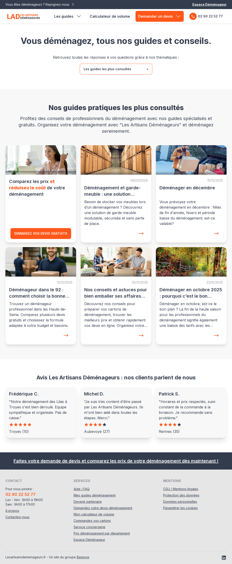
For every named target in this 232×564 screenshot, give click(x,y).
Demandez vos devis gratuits (40, 233)
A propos (12, 511)
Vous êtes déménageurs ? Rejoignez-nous (40, 4)
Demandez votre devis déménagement (103, 508)
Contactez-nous (17, 517)
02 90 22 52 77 (206, 16)
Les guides (68, 16)
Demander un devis (159, 16)
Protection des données (181, 495)
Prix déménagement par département (102, 533)
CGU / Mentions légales (180, 489)
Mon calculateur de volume (94, 514)
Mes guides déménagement (95, 495)
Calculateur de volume (110, 16)
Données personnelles (180, 502)
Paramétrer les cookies (180, 508)
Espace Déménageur (209, 4)
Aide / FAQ (81, 489)
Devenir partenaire (88, 502)
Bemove (83, 557)
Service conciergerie (89, 527)
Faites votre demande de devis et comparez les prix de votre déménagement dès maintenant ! (116, 461)
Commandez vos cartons (92, 521)
